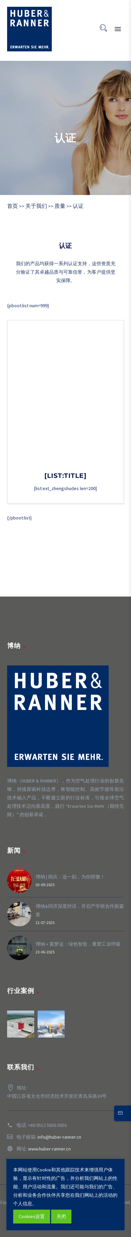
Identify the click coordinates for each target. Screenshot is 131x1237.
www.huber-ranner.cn (49, 1149)
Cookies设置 (32, 1216)
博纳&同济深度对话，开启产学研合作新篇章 (80, 910)
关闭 (61, 1216)
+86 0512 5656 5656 (47, 1125)
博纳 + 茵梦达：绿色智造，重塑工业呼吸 (78, 944)
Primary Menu (118, 29)
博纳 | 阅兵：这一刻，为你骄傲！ (70, 877)
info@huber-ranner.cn (59, 1137)
